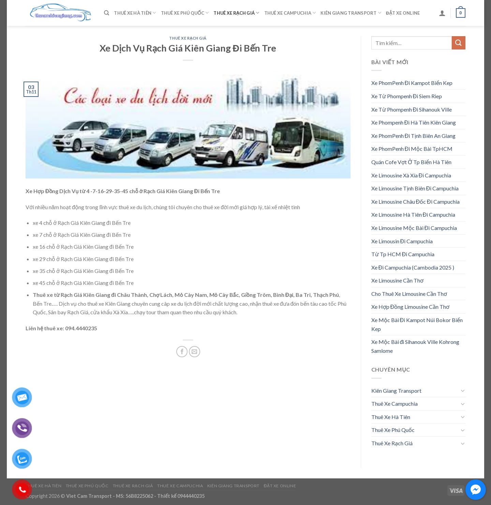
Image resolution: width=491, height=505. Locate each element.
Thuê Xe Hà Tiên (135, 13)
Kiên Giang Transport (351, 13)
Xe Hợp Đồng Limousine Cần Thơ (410, 306)
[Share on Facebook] (182, 351)
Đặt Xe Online (403, 13)
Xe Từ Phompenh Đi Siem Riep (406, 96)
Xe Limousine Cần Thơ (397, 280)
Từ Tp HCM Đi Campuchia (403, 254)
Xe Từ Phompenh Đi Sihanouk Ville (411, 109)
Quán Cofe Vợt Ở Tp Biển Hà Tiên (411, 162)
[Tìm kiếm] (106, 12)
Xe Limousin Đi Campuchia (402, 241)
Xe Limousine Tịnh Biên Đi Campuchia (415, 188)
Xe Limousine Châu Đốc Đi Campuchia (415, 201)
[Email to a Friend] (194, 351)
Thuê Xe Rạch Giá (236, 13)
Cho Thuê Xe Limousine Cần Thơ (409, 293)
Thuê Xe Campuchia (290, 13)
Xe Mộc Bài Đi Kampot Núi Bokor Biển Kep (417, 324)
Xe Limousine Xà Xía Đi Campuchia (411, 175)
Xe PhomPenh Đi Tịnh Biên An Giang (413, 135)
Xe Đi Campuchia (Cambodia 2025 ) (413, 267)
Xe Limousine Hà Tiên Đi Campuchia (413, 214)
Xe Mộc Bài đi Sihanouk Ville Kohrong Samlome (415, 346)
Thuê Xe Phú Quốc (185, 13)
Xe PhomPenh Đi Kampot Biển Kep (412, 83)
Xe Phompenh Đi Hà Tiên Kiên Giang (413, 122)
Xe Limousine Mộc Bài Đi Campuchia (414, 228)
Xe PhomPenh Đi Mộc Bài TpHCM (412, 148)
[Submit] (458, 42)
